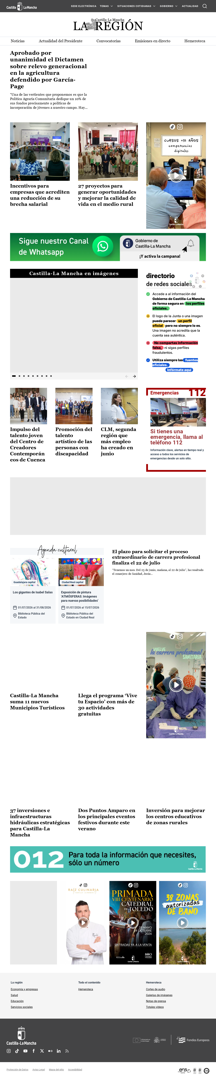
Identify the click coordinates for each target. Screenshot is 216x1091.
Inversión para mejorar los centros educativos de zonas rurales (175, 828)
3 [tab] (24, 376)
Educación (17, 1012)
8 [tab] (46, 376)
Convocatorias (109, 41)
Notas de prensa (156, 1012)
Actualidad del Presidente (60, 41)
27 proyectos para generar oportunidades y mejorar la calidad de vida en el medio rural (107, 195)
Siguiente (134, 376)
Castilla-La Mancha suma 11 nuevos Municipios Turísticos (37, 713)
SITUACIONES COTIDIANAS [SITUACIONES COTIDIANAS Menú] (134, 6)
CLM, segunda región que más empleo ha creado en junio (118, 441)
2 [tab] (19, 376)
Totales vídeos (155, 1018)
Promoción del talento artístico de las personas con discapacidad (73, 441)
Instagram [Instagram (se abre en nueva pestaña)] (9, 1062)
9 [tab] (51, 376)
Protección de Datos (17, 1081)
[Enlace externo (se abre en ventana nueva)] (176, 175)
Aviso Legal (38, 1081)
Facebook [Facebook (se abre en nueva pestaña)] (34, 1062)
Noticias (18, 41)
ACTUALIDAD (190, 6)
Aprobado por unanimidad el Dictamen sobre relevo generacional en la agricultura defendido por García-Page (48, 69)
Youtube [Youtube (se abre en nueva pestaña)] (25, 1062)
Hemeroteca (194, 41)
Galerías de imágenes (159, 1006)
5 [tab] (33, 376)
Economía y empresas (24, 1000)
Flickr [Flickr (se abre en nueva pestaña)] (50, 1062)
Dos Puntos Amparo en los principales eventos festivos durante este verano (106, 831)
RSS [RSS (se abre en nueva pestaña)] (67, 1062)
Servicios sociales (22, 1018)
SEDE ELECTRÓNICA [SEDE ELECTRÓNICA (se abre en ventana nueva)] (83, 6)
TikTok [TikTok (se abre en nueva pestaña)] (17, 1062)
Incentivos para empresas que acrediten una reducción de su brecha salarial (40, 195)
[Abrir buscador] (204, 6)
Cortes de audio (155, 1000)
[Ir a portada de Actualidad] (108, 25)
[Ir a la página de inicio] (22, 6)
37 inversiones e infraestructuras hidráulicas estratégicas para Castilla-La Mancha (40, 834)
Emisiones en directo (152, 41)
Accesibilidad (75, 1081)
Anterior (127, 376)
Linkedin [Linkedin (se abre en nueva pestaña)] (59, 1062)
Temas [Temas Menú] (104, 6)
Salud (14, 1006)
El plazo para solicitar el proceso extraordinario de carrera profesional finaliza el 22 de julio (156, 557)
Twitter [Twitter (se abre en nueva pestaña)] (42, 1062)
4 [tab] (28, 376)
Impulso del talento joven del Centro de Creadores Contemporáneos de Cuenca (27, 444)
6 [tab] (37, 376)
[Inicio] (54, 1047)
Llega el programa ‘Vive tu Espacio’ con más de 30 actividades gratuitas (107, 716)
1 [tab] (14, 376)
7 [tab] (42, 376)
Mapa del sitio (56, 1081)
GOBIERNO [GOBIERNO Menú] (166, 6)
